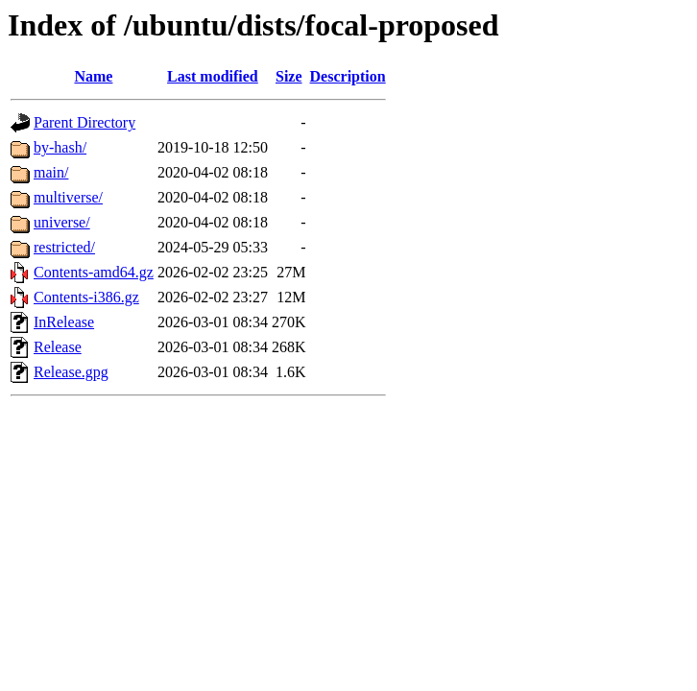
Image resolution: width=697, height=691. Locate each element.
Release (58, 347)
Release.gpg (71, 372)
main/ (51, 172)
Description (348, 76)
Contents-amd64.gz (94, 272)
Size (289, 76)
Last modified (212, 76)
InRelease (64, 322)
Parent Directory (84, 122)
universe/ (62, 222)
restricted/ (64, 247)
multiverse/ (68, 197)
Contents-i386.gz (86, 297)
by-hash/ (60, 147)
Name (93, 76)
